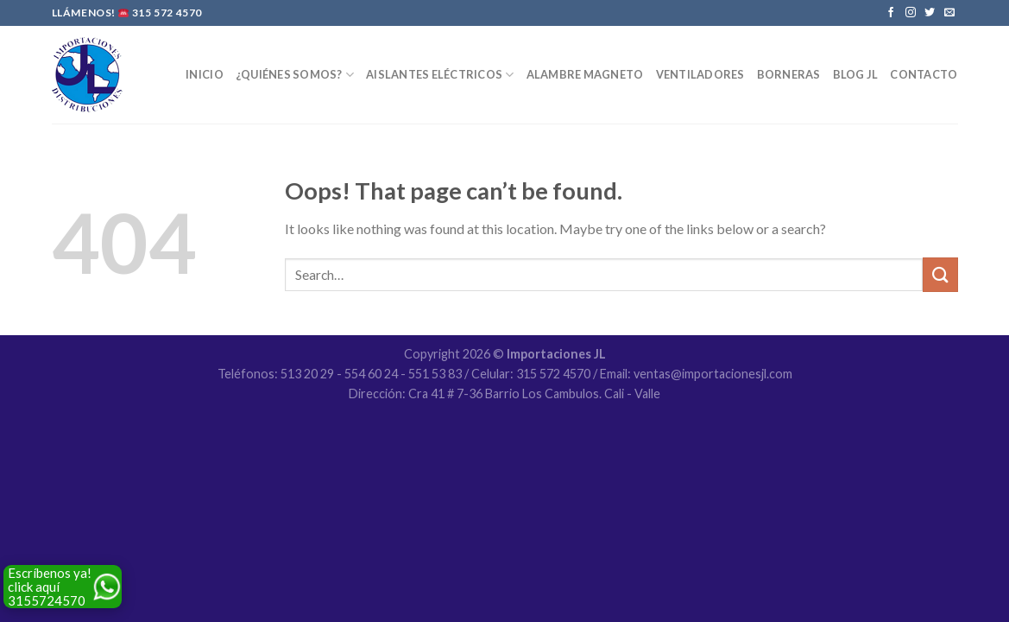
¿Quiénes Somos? (295, 75)
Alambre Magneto (585, 74)
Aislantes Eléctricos (440, 75)
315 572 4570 (167, 12)
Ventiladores (700, 74)
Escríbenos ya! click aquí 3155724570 (49, 586)
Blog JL (856, 74)
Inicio (205, 74)
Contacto (923, 74)
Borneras (789, 74)
